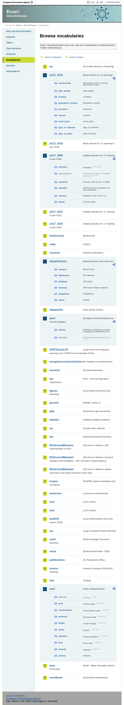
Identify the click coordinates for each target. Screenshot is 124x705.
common (54, 252)
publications (57, 560)
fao (51, 378)
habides (54, 419)
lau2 (52, 510)
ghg (51, 411)
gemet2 (53, 402)
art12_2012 (56, 75)
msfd (52, 539)
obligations (63, 294)
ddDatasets (63, 275)
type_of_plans (65, 133)
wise (52, 665)
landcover (55, 493)
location (62, 97)
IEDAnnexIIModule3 (61, 457)
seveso (53, 568)
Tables (9, 42)
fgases (53, 390)
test (51, 580)
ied (51, 436)
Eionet (18, 25)
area (60, 603)
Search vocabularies (53, 57)
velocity (62, 649)
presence (62, 109)
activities (62, 167)
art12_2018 (56, 143)
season (61, 115)
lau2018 (54, 518)
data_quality (64, 91)
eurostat (54, 370)
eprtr (52, 318)
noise (52, 551)
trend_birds (64, 121)
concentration (65, 610)
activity (61, 330)
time (60, 642)
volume (62, 656)
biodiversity (56, 235)
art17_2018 (56, 223)
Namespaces (13, 71)
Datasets (10, 37)
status (61, 300)
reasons (62, 196)
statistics (62, 636)
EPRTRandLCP (58, 349)
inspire (53, 481)
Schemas (11, 54)
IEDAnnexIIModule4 (61, 469)
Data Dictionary (30, 25)
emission (62, 616)
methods (62, 188)
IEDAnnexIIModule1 (61, 445)
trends (61, 202)
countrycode (64, 83)
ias (51, 428)
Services (10, 65)
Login (92, 2)
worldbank (55, 677)
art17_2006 (56, 155)
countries (63, 182)
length (61, 623)
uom (52, 589)
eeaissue (62, 287)
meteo (61, 629)
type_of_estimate (66, 127)
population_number (68, 103)
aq (50, 66)
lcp (51, 531)
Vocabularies (13, 60)
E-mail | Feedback (15, 695)
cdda (52, 244)
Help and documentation (18, 31)
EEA (19, 2)
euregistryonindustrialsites (65, 361)
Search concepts (76, 57)
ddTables (62, 281)
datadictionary (58, 261)
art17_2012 (56, 211)
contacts (62, 269)
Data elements (13, 48)
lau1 (52, 501)
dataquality (56, 309)
